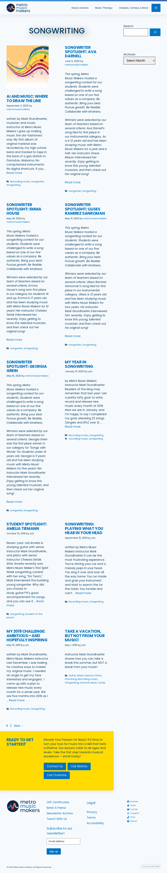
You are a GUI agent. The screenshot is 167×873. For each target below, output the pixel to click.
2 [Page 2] (11, 726)
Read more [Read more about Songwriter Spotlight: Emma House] (14, 340)
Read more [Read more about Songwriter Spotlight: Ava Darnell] (73, 182)
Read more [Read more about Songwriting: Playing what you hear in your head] (83, 593)
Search (128, 26)
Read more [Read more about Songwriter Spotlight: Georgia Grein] (14, 502)
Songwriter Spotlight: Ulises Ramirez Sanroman (85, 209)
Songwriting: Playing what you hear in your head (84, 528)
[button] (156, 8)
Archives (129, 54)
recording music (78, 438)
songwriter (37, 181)
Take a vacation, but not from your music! (85, 636)
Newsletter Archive (60, 813)
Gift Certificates (58, 802)
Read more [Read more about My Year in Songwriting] (73, 427)
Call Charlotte (57, 775)
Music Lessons (80, 7)
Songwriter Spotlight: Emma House (24, 209)
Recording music (20, 181)
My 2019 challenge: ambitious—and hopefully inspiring (27, 636)
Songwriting (13, 185)
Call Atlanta (79, 766)
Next (19, 726)
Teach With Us (57, 819)
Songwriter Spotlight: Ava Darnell (80, 52)
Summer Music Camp (92, 682)
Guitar (72, 675)
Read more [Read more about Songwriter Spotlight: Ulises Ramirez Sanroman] (73, 336)
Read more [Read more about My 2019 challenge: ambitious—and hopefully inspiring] (17, 700)
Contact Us (55, 766)
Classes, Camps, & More (133, 7)
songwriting (96, 438)
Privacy (92, 812)
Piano (98, 675)
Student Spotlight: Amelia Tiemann (27, 526)
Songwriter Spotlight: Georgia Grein (27, 366)
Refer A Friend (56, 808)
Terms (91, 818)
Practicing (71, 679)
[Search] (155, 32)
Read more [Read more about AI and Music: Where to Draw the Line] (14, 173)
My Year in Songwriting (79, 364)
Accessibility (95, 823)
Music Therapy (103, 7)
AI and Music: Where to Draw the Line (27, 98)
